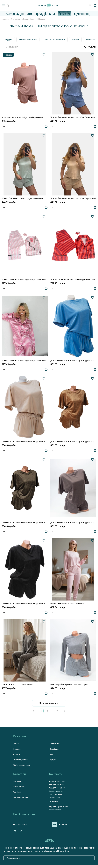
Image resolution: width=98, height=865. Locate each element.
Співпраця (17, 749)
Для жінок (15, 19)
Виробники (54, 749)
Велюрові (90, 39)
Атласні (75, 39)
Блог (51, 754)
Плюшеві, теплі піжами (54, 39)
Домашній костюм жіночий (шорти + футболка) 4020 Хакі (25, 522)
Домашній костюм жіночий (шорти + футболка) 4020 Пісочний (25, 441)
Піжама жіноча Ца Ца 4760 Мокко (17, 684)
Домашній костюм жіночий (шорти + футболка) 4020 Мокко (73, 522)
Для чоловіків (18, 787)
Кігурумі (8, 39)
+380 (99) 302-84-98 (57, 785)
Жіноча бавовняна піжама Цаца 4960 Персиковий (73, 198)
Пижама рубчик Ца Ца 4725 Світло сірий (69, 684)
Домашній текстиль (21, 797)
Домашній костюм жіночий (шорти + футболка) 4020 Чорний (25, 603)
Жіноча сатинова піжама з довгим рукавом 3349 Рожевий (25, 360)
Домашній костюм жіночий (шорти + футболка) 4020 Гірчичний (73, 441)
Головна (5, 19)
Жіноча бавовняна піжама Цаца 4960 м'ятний (22, 198)
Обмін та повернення (21, 765)
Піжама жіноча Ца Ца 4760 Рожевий (67, 603)
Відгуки (53, 760)
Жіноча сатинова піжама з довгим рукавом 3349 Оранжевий (73, 279)
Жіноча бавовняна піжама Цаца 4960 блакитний (72, 117)
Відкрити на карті (55, 809)
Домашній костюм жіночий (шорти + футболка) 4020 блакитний (73, 360)
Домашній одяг (29, 19)
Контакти (16, 754)
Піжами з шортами (28, 39)
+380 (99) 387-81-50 (57, 788)
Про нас (16, 744)
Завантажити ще (49, 703)
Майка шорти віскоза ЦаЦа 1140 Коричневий (22, 117)
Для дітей (17, 792)
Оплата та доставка (20, 760)
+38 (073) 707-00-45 (57, 781)
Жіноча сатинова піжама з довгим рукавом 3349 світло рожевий (25, 279)
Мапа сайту (54, 744)
